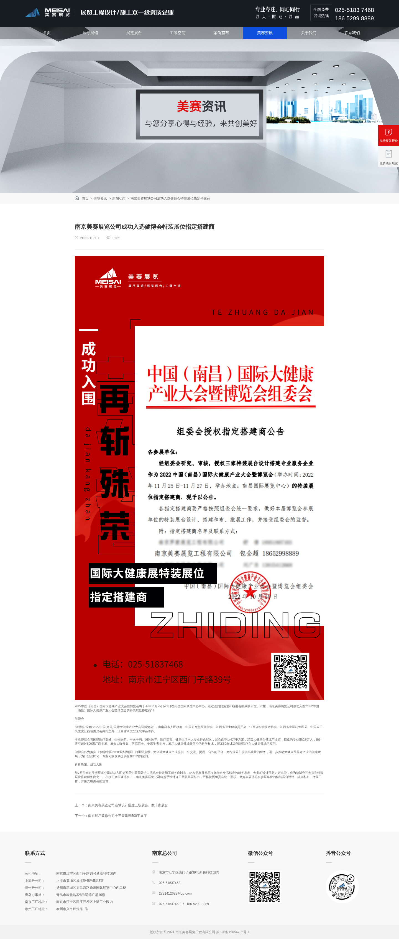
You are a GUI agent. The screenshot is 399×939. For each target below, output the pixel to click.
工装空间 (177, 33)
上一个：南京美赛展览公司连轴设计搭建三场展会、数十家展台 (121, 805)
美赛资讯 (265, 33)
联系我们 (352, 33)
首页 (47, 33)
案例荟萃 (221, 33)
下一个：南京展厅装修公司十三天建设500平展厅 (111, 816)
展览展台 (134, 33)
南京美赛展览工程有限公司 (195, 932)
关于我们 (308, 33)
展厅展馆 (90, 33)
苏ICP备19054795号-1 (232, 932)
